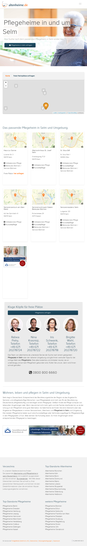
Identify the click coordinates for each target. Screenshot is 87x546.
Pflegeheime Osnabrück (54, 529)
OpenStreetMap (72, 112)
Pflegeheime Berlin (10, 506)
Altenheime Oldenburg (54, 492)
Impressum (56, 541)
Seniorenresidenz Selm (69, 207)
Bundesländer (22, 479)
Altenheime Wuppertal (53, 486)
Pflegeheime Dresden (11, 509)
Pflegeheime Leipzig (11, 514)
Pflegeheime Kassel (10, 529)
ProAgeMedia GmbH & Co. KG (20, 541)
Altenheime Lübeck (52, 484)
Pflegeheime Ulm (52, 527)
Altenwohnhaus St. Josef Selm (41, 151)
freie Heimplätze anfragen (24, 76)
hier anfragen (19, 173)
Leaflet (55, 112)
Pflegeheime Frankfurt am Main (57, 514)
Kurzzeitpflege (39, 168)
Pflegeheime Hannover (12, 516)
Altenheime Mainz (52, 481)
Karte (7, 76)
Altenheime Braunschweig (55, 489)
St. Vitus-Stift (65, 150)
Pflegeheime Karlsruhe (54, 511)
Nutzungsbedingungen (45, 541)
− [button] (6, 86)
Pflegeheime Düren (52, 524)
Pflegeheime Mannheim (12, 519)
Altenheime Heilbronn (53, 494)
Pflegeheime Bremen (53, 506)
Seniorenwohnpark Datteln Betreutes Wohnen (42, 208)
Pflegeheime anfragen (43, 313)
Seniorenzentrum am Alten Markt (14, 208)
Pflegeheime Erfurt (52, 509)
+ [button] (6, 82)
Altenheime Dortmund (53, 479)
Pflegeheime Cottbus (11, 524)
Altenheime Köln (51, 473)
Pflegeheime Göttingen (12, 527)
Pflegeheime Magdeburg (55, 522)
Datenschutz (33, 541)
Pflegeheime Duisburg (54, 519)
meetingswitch (62, 112)
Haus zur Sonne (10, 150)
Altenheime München (53, 471)
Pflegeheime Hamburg (11, 511)
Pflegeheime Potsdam (53, 516)
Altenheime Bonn (52, 476)
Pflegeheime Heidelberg (12, 522)
